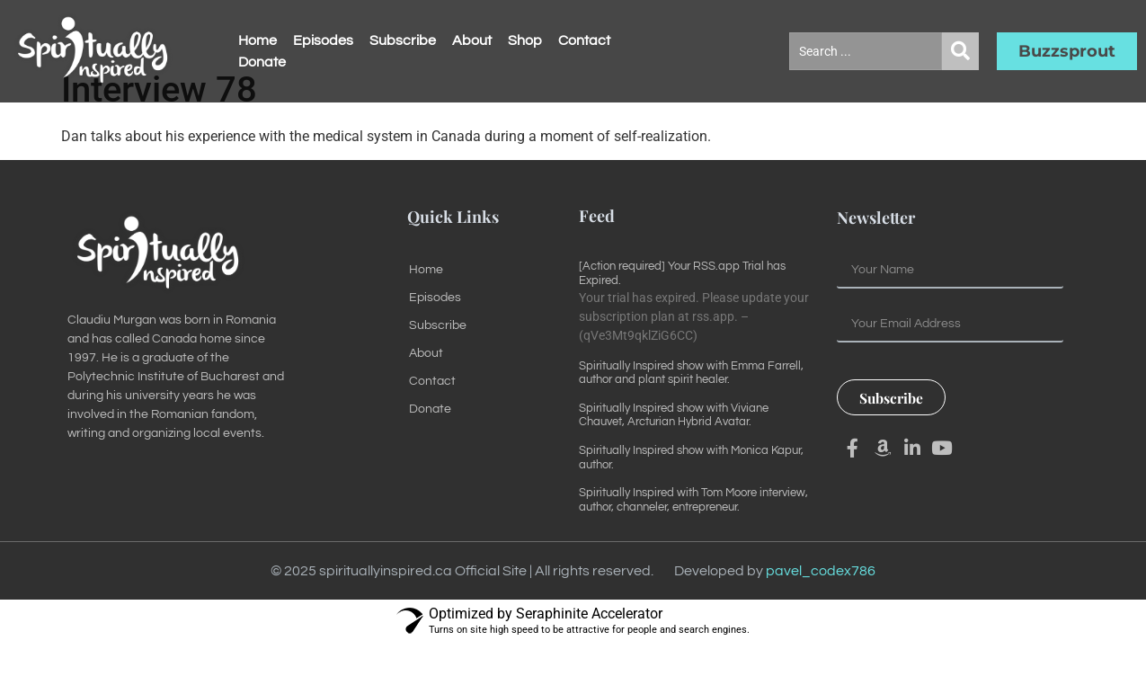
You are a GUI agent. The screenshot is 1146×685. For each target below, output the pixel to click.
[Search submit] (960, 51)
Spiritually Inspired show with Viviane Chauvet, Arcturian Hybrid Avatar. (673, 456)
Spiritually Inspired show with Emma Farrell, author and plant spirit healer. (691, 414)
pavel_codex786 (820, 613)
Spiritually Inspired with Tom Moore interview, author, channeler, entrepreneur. (693, 542)
